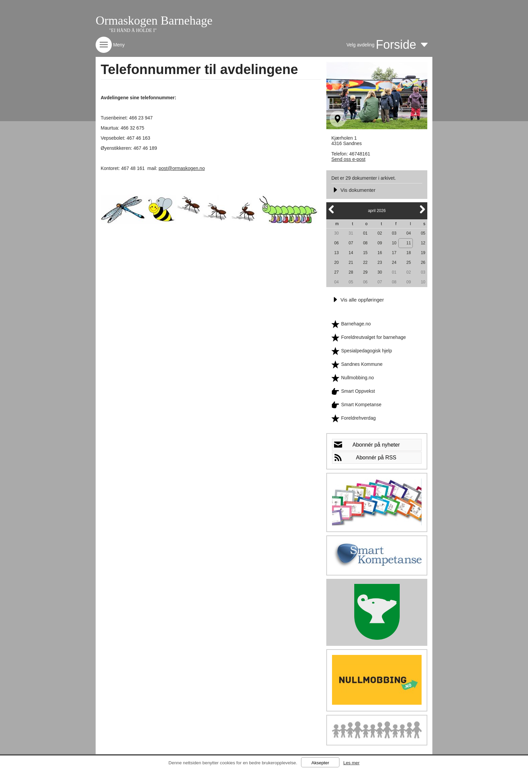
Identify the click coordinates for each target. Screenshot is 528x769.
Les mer (351, 762)
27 (336, 272)
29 (365, 272)
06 (336, 243)
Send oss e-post (348, 159)
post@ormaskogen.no (182, 168)
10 (394, 243)
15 (365, 252)
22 (365, 262)
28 (351, 272)
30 (336, 233)
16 (379, 252)
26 (423, 262)
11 (408, 243)
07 (351, 243)
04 (408, 233)
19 (423, 252)
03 (394, 233)
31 (351, 233)
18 (408, 252)
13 (336, 252)
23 (379, 262)
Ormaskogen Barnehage (154, 20)
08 (365, 243)
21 (351, 262)
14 (351, 252)
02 (379, 233)
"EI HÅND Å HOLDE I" (133, 30)
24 (394, 262)
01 (365, 233)
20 (336, 262)
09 (379, 243)
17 (394, 252)
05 (423, 233)
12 (423, 243)
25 (408, 262)
